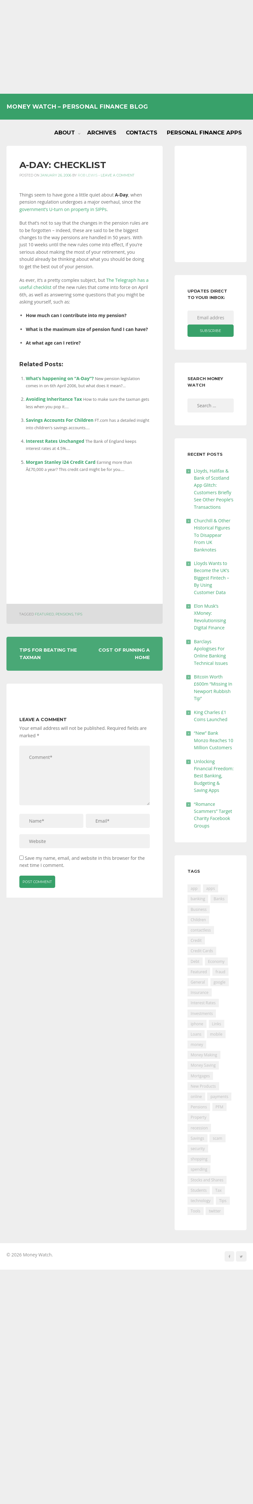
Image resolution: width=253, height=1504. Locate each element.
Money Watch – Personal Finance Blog (77, 106)
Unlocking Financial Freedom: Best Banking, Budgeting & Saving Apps (214, 776)
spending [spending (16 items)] (199, 1169)
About (64, 132)
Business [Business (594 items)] (199, 909)
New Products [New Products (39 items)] (203, 1086)
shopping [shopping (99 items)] (199, 1159)
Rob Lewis (87, 175)
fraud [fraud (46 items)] (220, 972)
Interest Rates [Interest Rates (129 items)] (203, 1003)
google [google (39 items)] (220, 982)
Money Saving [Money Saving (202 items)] (203, 1065)
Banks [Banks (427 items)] (219, 898)
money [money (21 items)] (197, 1044)
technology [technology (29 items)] (200, 1200)
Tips (78, 614)
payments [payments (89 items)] (219, 1096)
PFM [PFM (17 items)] (219, 1107)
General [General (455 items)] (198, 982)
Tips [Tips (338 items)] (223, 1200)
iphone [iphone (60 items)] (197, 1024)
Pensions (64, 614)
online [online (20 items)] (196, 1096)
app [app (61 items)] (194, 888)
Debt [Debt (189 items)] (195, 961)
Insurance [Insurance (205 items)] (199, 992)
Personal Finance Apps (204, 132)
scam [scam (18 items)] (217, 1138)
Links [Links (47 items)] (216, 1024)
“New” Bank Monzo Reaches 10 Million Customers (213, 740)
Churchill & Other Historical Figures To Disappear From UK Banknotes (212, 535)
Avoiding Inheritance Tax (54, 399)
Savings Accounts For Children (60, 420)
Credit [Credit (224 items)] (196, 940)
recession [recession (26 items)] (199, 1128)
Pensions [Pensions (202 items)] (199, 1107)
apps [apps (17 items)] (210, 888)
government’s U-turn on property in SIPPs (63, 209)
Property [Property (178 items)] (199, 1117)
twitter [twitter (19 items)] (215, 1211)
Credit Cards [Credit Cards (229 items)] (202, 951)
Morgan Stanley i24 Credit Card (61, 462)
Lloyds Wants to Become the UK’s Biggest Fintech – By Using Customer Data (211, 577)
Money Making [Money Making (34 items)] (204, 1055)
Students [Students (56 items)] (199, 1190)
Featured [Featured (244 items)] (199, 972)
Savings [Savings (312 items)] (197, 1138)
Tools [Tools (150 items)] (195, 1211)
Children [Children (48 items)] (198, 920)
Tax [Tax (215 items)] (218, 1190)
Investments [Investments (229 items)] (202, 1013)
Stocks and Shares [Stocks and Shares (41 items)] (207, 1180)
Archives (101, 132)
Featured (44, 614)
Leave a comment (118, 175)
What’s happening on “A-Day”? (60, 378)
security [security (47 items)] (198, 1148)
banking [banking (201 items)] (198, 898)
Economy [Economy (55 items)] (216, 961)
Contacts (141, 132)
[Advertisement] (126, 47)
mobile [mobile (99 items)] (216, 1034)
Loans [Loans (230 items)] (196, 1034)
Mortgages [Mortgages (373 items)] (200, 1076)
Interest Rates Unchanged (55, 441)
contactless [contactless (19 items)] (201, 930)
